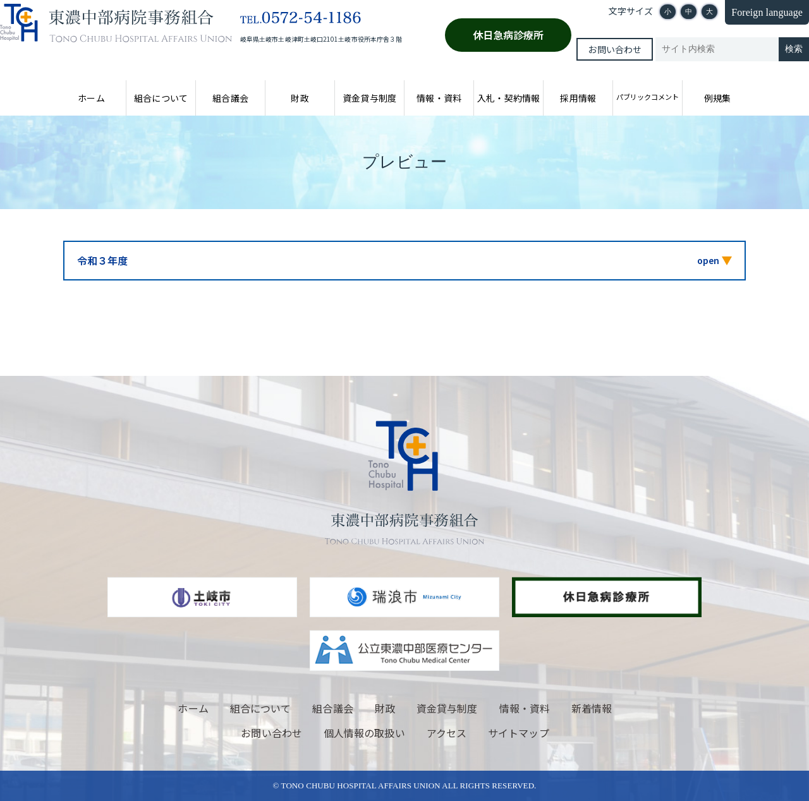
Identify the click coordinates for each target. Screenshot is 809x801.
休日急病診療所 (508, 34)
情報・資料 (439, 98)
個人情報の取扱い (364, 732)
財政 (299, 98)
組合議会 (230, 98)
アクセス (446, 732)
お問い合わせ (614, 49)
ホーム (91, 98)
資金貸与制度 (369, 98)
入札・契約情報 (508, 98)
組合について (160, 98)
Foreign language (767, 12)
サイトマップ (518, 732)
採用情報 (577, 98)
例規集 (717, 98)
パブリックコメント (647, 97)
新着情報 (591, 708)
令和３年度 (102, 260)
